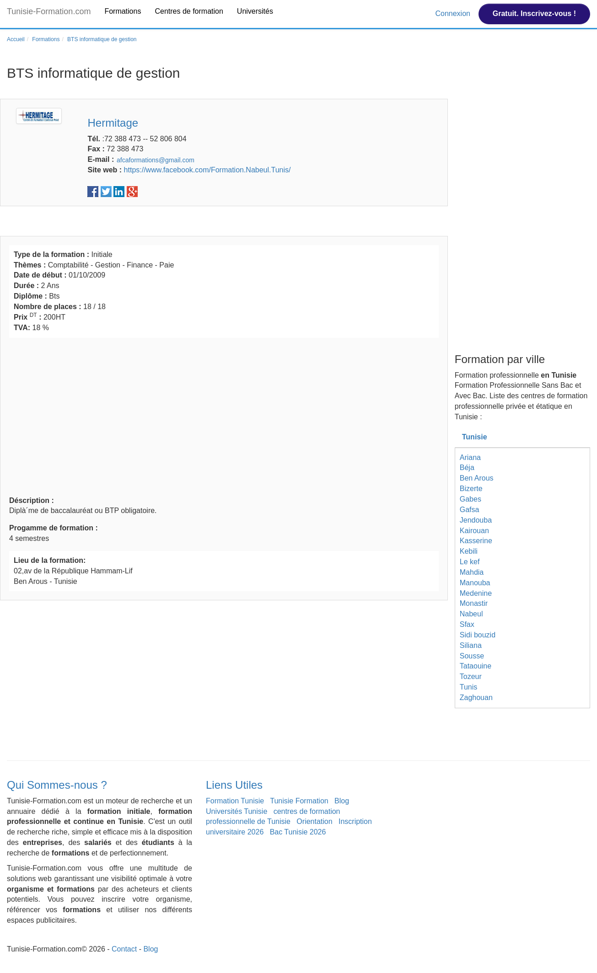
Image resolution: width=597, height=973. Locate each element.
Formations (122, 11)
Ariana (470, 457)
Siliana (471, 645)
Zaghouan (476, 697)
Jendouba (476, 520)
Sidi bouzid (477, 635)
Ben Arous (477, 478)
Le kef (470, 562)
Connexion (453, 13)
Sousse (472, 656)
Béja (467, 467)
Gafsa (469, 509)
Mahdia (472, 572)
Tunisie (474, 437)
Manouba (475, 583)
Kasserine (476, 541)
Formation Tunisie (235, 801)
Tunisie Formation (299, 801)
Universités (255, 11)
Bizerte (471, 488)
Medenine (476, 593)
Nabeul (471, 614)
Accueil (16, 39)
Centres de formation (189, 11)
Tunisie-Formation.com (49, 11)
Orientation (314, 821)
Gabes (470, 499)
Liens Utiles (234, 785)
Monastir (474, 603)
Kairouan (474, 531)
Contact (124, 949)
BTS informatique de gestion (101, 39)
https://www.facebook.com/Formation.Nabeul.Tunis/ (207, 170)
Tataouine (475, 666)
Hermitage (112, 123)
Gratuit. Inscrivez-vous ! (534, 13)
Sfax (467, 624)
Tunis (469, 687)
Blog (341, 801)
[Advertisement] (224, 416)
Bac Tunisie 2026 (298, 832)
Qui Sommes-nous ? (57, 785)
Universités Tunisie (236, 811)
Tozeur (471, 676)
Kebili (469, 551)
